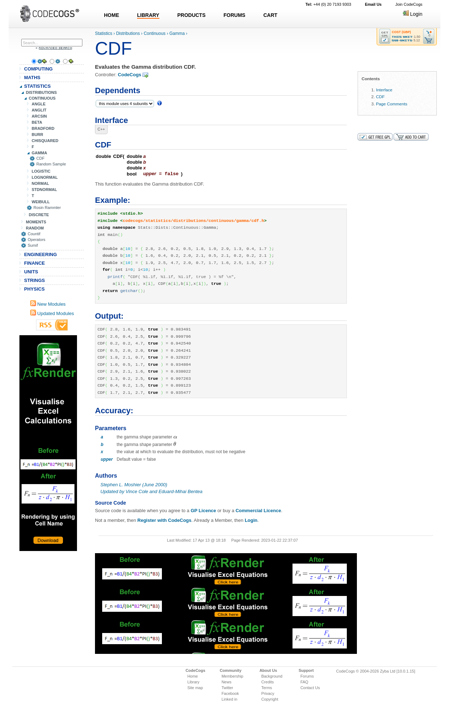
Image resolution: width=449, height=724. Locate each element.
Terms (266, 687)
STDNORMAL (44, 189)
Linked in (229, 699)
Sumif (33, 245)
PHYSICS (34, 289)
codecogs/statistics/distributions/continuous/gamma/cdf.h (193, 220)
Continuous (154, 33)
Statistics (103, 33)
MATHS (32, 77)
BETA (37, 122)
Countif (34, 234)
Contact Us (310, 687)
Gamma (177, 33)
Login (412, 14)
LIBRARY (148, 15)
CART (270, 15)
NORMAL (40, 183)
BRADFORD (43, 128)
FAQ (304, 681)
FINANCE (34, 263)
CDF (40, 158)
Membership (233, 676)
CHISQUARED (45, 140)
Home (192, 676)
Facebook (230, 693)
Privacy (267, 693)
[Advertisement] (48, 443)
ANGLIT (39, 110)
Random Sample (51, 164)
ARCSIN (39, 116)
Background (271, 676)
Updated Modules (52, 313)
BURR (37, 134)
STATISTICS (37, 86)
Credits (267, 681)
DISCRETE (39, 215)
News (227, 681)
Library (193, 681)
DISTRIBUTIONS (41, 92)
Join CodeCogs (408, 4)
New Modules (47, 304)
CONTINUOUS (42, 98)
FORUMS (234, 15)
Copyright (269, 699)
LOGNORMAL (45, 177)
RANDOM (35, 228)
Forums (307, 676)
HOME (111, 15)
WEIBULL (41, 202)
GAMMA (39, 153)
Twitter (227, 687)
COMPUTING (38, 69)
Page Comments (391, 103)
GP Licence (203, 510)
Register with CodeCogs (164, 520)
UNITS (31, 271)
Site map (195, 687)
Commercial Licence (258, 510)
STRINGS (34, 280)
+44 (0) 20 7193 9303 (328, 4)
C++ (101, 129)
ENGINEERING (40, 254)
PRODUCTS (191, 15)
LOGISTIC (41, 171)
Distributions (128, 33)
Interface (384, 89)
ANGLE (39, 104)
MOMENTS (36, 222)
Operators (36, 239)
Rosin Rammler (47, 207)
